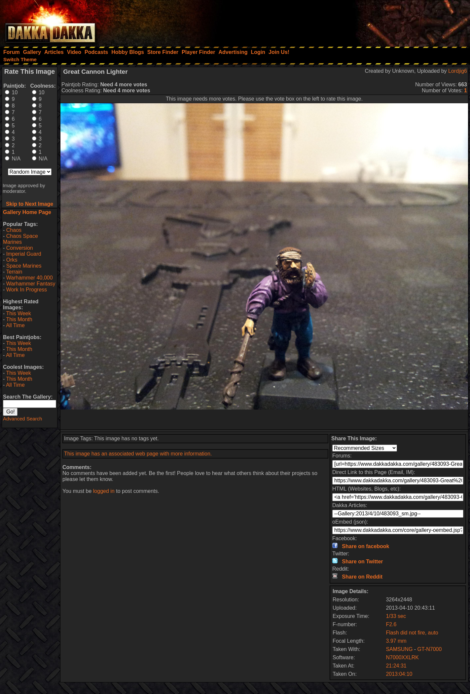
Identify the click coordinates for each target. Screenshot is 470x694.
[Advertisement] (381, 21)
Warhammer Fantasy (30, 283)
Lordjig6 (457, 71)
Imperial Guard (23, 254)
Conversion (19, 248)
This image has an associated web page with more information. (138, 453)
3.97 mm (396, 641)
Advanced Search (22, 418)
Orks (12, 260)
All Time (15, 325)
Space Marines (24, 266)
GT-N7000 (429, 649)
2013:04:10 (399, 674)
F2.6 (391, 624)
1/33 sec (396, 616)
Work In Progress (26, 289)
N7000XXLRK (402, 657)
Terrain (14, 272)
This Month (19, 319)
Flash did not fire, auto (412, 632)
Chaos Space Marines (20, 239)
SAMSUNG (399, 649)
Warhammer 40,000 (29, 278)
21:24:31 (396, 666)
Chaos (13, 230)
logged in (104, 491)
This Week (18, 313)
